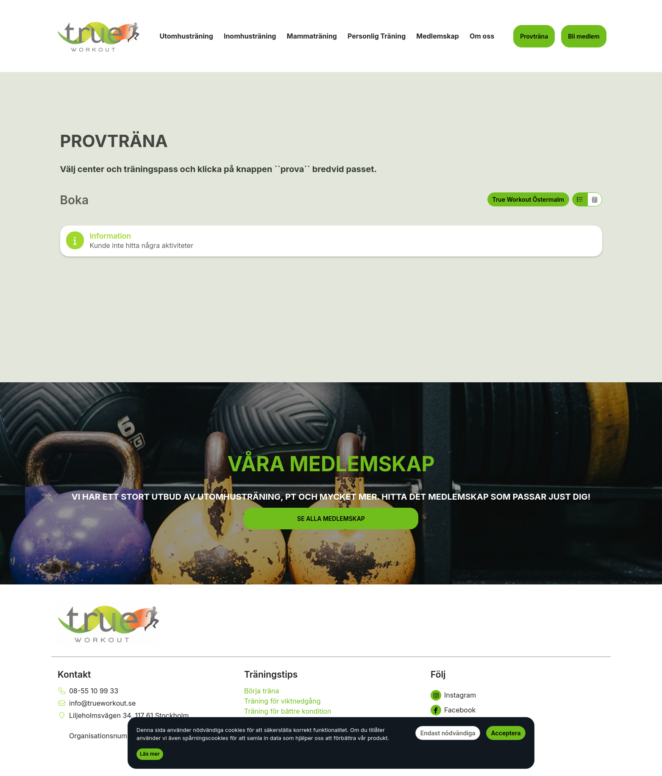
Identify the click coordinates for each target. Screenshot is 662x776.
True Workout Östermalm (528, 199)
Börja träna (261, 691)
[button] (331, 518)
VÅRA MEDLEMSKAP (330, 463)
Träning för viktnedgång (282, 701)
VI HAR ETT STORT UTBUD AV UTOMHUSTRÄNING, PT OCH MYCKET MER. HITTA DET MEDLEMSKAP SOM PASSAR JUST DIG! (331, 497)
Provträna (534, 36)
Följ (438, 674)
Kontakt (74, 674)
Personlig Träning (377, 36)
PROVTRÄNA (114, 141)
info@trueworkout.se (102, 703)
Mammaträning (311, 36)
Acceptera (506, 733)
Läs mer (150, 754)
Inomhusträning (250, 36)
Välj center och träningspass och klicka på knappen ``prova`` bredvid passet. (218, 169)
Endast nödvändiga (448, 733)
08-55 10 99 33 (93, 691)
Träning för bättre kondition (287, 711)
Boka (74, 200)
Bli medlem (583, 36)
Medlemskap (437, 36)
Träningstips (271, 674)
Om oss (482, 36)
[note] (331, 240)
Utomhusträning (186, 36)
